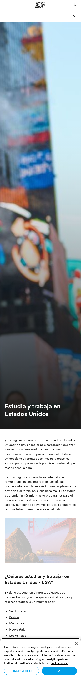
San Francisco (18, 611)
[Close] (76, 643)
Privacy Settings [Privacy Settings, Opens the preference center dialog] (22, 671)
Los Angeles (17, 635)
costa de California (18, 491)
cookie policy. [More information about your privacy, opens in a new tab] (59, 663)
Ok (59, 671)
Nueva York (39, 486)
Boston (14, 617)
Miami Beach (18, 623)
